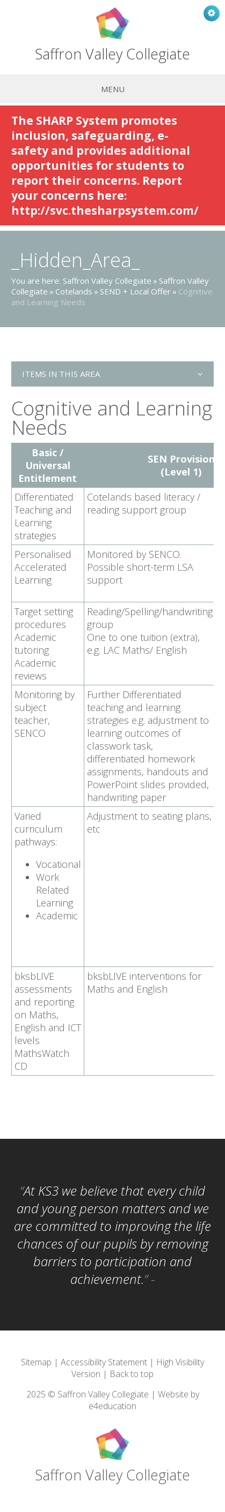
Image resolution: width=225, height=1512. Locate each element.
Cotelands (73, 291)
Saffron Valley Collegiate (107, 280)
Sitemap (36, 1362)
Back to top (132, 1374)
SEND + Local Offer (135, 291)
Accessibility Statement (104, 1362)
